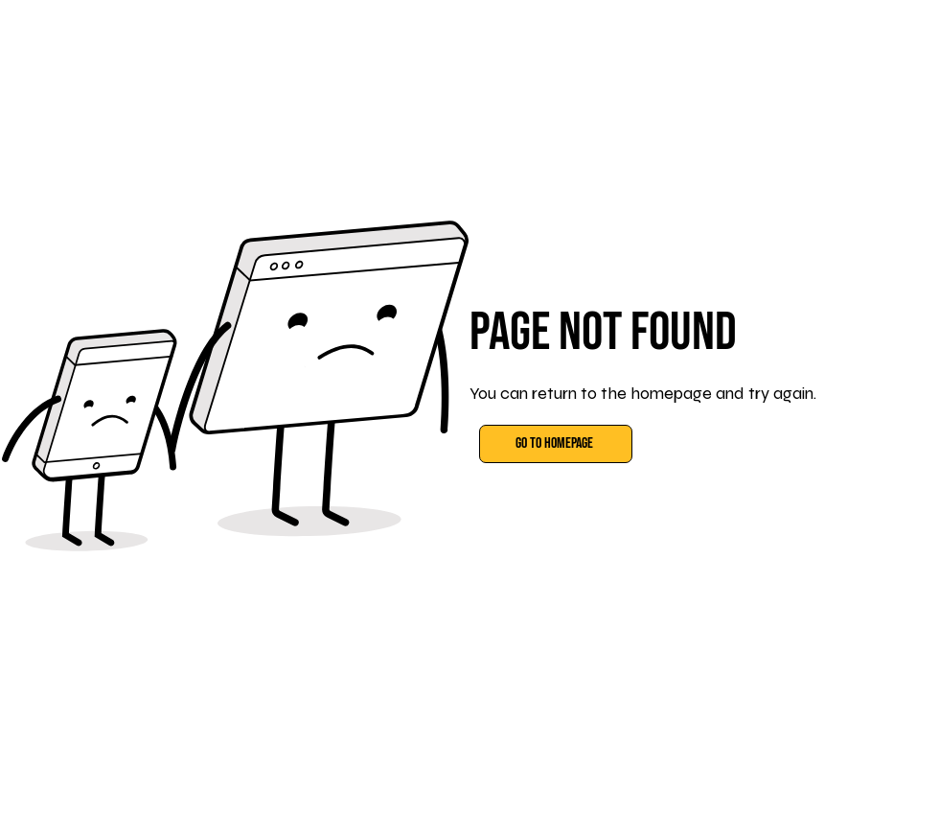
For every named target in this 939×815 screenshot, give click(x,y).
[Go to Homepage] (555, 444)
